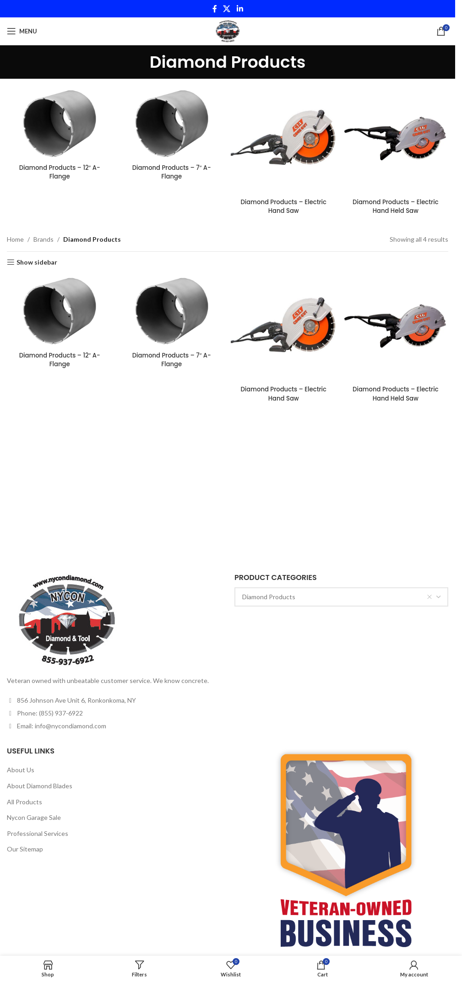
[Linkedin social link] (240, 9)
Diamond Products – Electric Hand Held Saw (396, 204)
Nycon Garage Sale (34, 817)
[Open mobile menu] (22, 31)
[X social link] (227, 9)
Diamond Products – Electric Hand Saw (283, 204)
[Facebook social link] (214, 9)
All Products (24, 802)
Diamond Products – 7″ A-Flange (171, 171)
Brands (43, 237)
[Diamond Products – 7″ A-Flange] (171, 123)
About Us (20, 770)
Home (15, 237)
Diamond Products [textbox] (337, 597)
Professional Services (37, 833)
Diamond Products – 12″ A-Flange (59, 171)
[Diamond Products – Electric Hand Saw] (284, 139)
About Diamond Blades (39, 786)
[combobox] (341, 597)
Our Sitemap (25, 849)
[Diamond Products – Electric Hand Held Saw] (396, 139)
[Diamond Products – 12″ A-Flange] (58, 123)
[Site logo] (227, 30)
